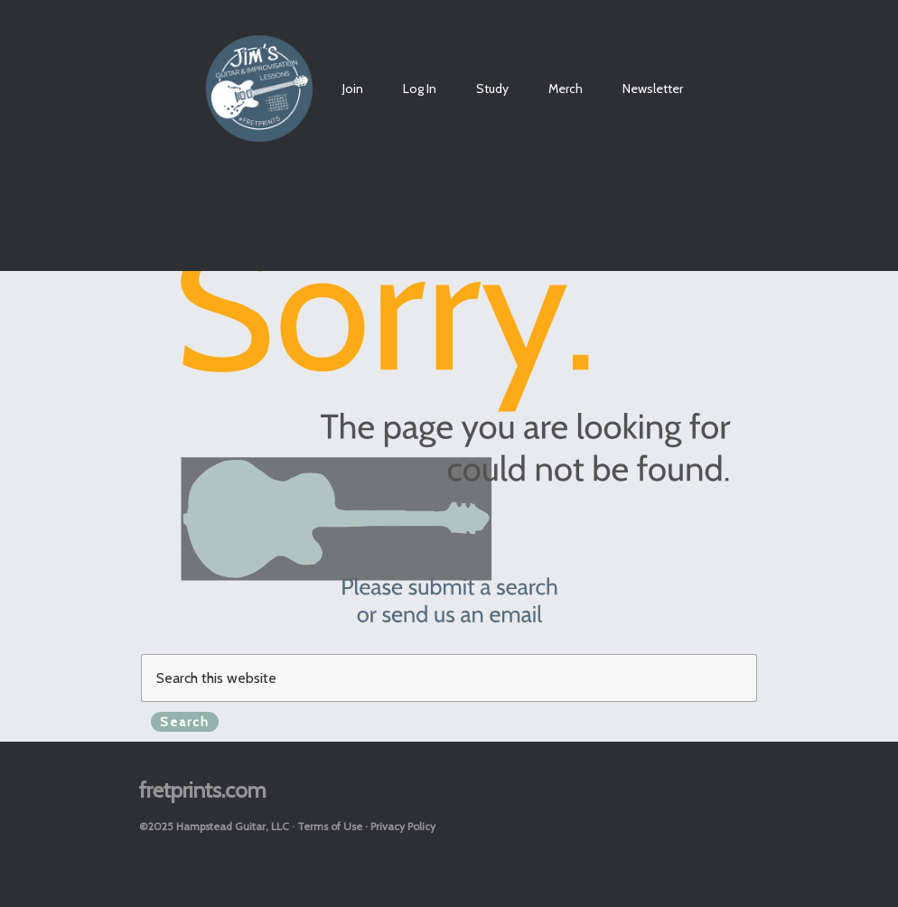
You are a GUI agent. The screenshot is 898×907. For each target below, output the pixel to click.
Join (352, 88)
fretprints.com (203, 790)
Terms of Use (329, 826)
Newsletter (652, 88)
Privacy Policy (402, 826)
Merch (565, 88)
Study (492, 88)
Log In (419, 88)
